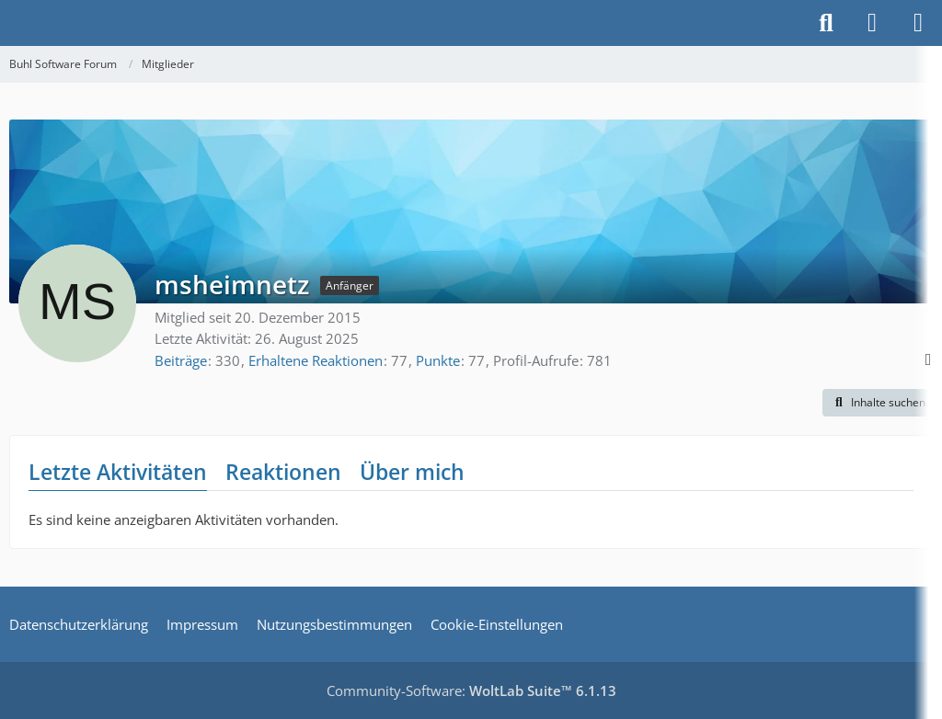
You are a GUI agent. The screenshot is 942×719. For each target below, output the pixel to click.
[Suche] (826, 23)
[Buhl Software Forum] (9, 23)
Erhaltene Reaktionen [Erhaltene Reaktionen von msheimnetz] (315, 360)
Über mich (412, 471)
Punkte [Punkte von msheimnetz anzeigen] (438, 360)
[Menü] (918, 23)
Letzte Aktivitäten (118, 471)
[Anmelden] (872, 23)
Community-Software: (471, 690)
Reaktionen (283, 471)
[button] (877, 403)
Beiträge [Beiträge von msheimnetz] (181, 360)
